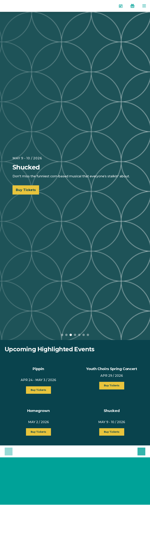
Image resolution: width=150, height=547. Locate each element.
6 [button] (83, 335)
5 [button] (79, 335)
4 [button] (75, 335)
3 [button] (71, 335)
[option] (75, 176)
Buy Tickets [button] (38, 389)
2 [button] (66, 335)
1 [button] (62, 335)
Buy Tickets (26, 190)
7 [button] (88, 335)
